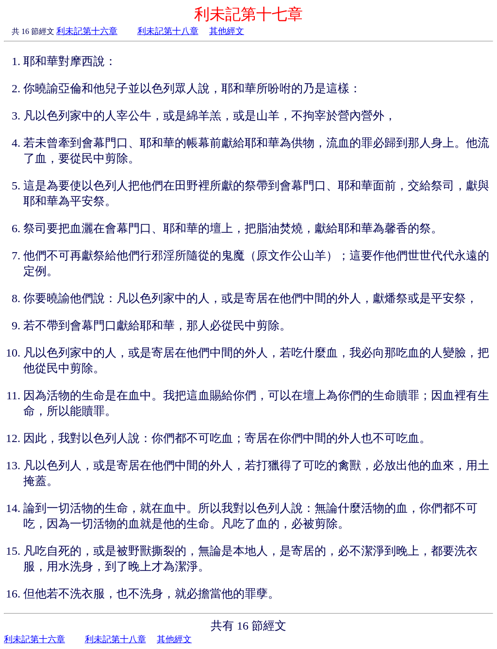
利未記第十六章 (86, 31)
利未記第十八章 (168, 31)
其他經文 (226, 31)
